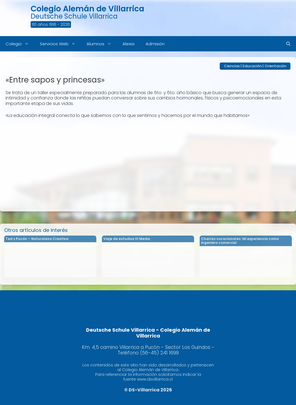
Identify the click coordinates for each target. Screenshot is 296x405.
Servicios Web (60, 43)
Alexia (128, 44)
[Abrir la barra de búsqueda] (288, 43)
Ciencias (232, 66)
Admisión (155, 44)
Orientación (275, 66)
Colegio (20, 43)
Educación (252, 66)
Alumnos (102, 43)
